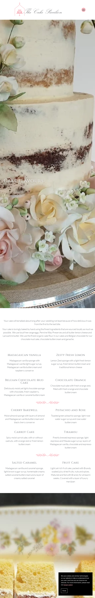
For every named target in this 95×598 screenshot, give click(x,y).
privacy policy (68, 585)
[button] (84, 10)
